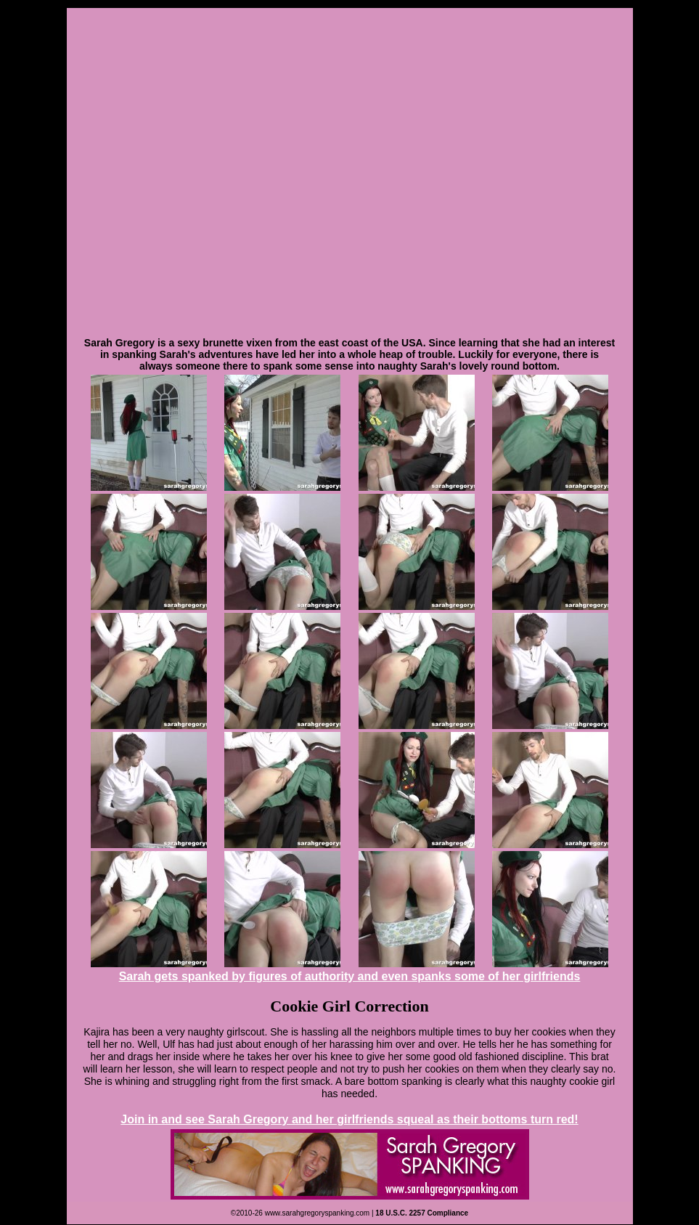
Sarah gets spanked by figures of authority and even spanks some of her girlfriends (350, 976)
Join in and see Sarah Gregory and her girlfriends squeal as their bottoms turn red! (349, 1119)
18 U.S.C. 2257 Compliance (421, 1213)
